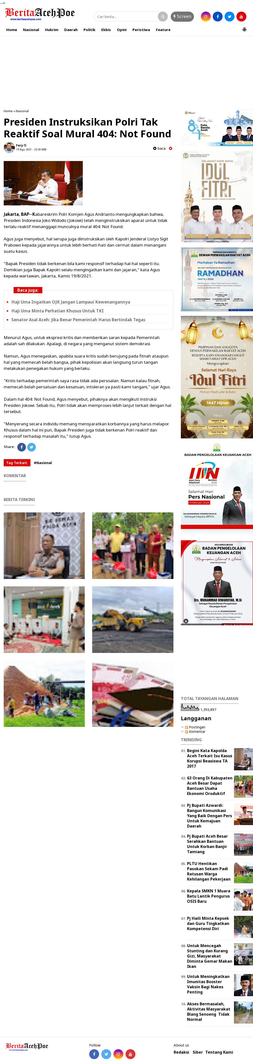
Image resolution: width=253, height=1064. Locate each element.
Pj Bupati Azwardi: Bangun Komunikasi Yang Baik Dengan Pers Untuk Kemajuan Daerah (209, 816)
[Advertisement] (126, 71)
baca (159, 148)
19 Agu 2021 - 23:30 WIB (31, 149)
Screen (182, 16)
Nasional (31, 29)
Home (11, 29)
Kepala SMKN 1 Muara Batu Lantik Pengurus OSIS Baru (208, 896)
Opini (121, 29)
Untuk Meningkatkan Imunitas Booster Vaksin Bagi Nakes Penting (208, 984)
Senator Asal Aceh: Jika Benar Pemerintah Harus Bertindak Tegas (78, 320)
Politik (89, 29)
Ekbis (106, 29)
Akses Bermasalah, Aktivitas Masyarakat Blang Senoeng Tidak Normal (208, 1011)
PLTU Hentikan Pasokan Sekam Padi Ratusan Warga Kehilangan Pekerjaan (209, 871)
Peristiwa (141, 29)
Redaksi (181, 1052)
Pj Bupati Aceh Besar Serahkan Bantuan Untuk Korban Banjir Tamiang (207, 843)
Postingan (195, 727)
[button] (244, 27)
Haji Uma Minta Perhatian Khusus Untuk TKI (57, 311)
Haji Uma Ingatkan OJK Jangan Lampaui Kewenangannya (70, 302)
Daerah (71, 29)
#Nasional (43, 462)
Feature (163, 29)
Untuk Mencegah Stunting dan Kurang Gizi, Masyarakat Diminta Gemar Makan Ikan (209, 956)
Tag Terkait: (17, 462)
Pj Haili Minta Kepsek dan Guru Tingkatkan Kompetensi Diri (208, 923)
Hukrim (51, 29)
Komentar (195, 731)
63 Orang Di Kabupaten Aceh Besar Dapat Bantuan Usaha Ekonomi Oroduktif (209, 785)
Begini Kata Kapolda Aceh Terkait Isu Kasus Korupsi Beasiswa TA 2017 (209, 758)
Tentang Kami (219, 1052)
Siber (198, 1052)
